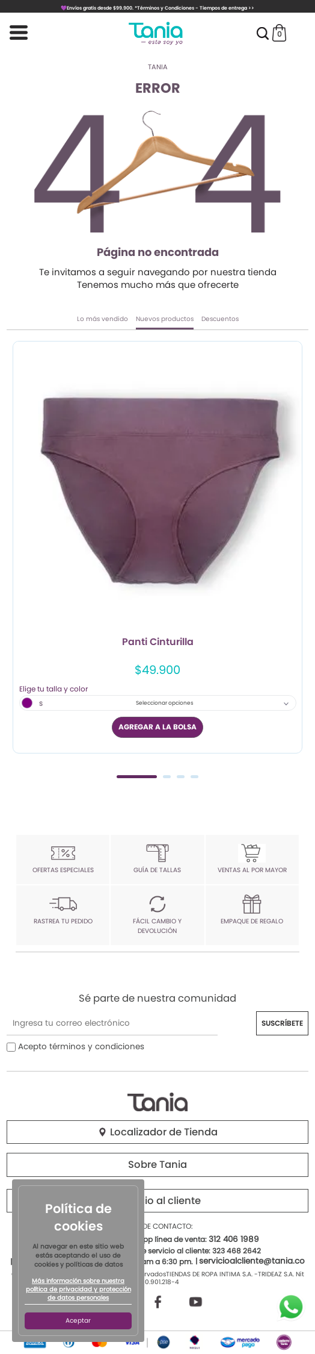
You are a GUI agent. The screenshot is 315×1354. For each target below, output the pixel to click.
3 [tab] (181, 776)
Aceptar (78, 1320)
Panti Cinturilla (158, 643)
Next (294, 558)
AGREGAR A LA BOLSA (157, 727)
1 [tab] (137, 776)
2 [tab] (167, 776)
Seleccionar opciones (165, 703)
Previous (20, 558)
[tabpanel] (157, 547)
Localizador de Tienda (157, 1132)
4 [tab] (194, 776)
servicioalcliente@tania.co (252, 1261)
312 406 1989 (234, 1239)
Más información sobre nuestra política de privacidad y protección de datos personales (78, 1289)
